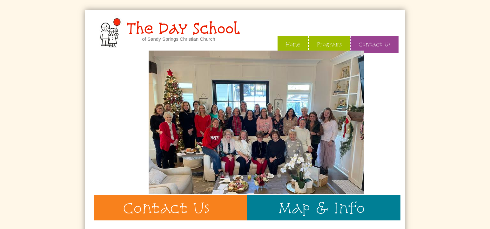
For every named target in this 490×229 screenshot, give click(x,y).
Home (292, 44)
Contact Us (375, 44)
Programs (329, 44)
